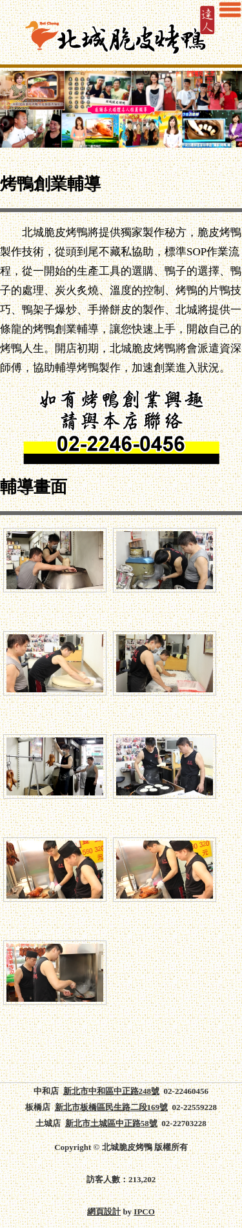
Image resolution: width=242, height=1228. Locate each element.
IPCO (144, 1211)
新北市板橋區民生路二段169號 (111, 1107)
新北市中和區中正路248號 (111, 1091)
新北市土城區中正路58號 (111, 1123)
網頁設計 (104, 1211)
